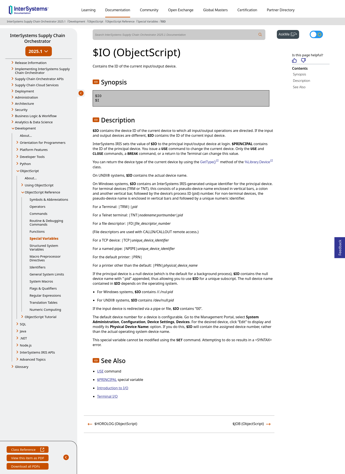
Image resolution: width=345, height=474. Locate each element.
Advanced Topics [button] (33, 359)
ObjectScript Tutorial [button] (40, 317)
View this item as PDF (27, 458)
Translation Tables (43, 302)
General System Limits (47, 274)
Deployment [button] (24, 91)
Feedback (340, 246)
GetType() (209, 162)
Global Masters (215, 10)
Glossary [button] (21, 366)
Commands (38, 213)
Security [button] (21, 109)
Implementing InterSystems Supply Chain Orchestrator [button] (42, 71)
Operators (37, 206)
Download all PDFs (26, 467)
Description (301, 80)
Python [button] (25, 163)
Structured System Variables (44, 247)
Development (77, 21)
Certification (247, 10)
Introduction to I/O (112, 388)
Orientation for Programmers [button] (43, 142)
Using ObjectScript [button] (39, 185)
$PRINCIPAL (107, 379)
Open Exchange (180, 10)
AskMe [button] (289, 33)
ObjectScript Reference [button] (42, 192)
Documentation (117, 10)
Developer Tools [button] (32, 156)
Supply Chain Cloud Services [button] (37, 85)
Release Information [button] (31, 62)
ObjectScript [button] (29, 171)
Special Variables (147, 21)
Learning (88, 10)
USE (100, 371)
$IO (163, 21)
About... (26, 135)
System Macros (41, 281)
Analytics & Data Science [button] (34, 122)
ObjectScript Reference (120, 21)
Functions (37, 231)
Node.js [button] (26, 345)
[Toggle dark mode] (316, 34)
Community (149, 10)
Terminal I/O (107, 396)
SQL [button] (23, 324)
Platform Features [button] (34, 149)
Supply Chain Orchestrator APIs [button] (39, 79)
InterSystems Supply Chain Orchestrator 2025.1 (36, 21)
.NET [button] (23, 338)
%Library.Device (259, 162)
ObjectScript (95, 21)
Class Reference (27, 450)
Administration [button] (26, 97)
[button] (96, 82)
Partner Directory (281, 10)
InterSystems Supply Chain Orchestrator (37, 38)
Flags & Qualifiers (43, 288)
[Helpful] (294, 60)
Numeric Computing (45, 309)
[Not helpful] (303, 60)
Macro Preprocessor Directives (45, 258)
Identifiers (37, 267)
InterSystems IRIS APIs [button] (37, 352)
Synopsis (299, 74)
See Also (299, 87)
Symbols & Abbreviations (49, 199)
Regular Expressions (45, 295)
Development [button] (25, 128)
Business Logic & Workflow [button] (36, 116)
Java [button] (23, 331)
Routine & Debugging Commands (46, 222)
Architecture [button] (24, 103)
